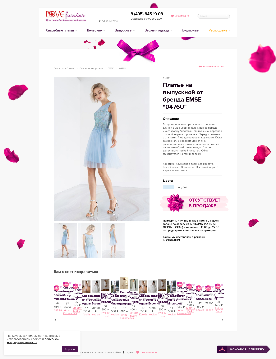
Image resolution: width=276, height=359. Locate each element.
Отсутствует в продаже (204, 203)
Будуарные (190, 30)
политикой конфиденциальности (33, 340)
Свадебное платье (135, 331)
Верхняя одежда (157, 30)
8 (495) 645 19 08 (147, 14)
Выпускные (123, 30)
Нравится (84, 330)
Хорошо (70, 349)
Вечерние (95, 30)
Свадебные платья (60, 30)
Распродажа (218, 30)
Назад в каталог (213, 66)
